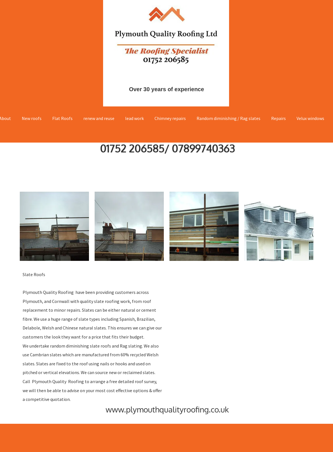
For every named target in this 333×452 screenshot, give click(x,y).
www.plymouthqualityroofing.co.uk (167, 409)
